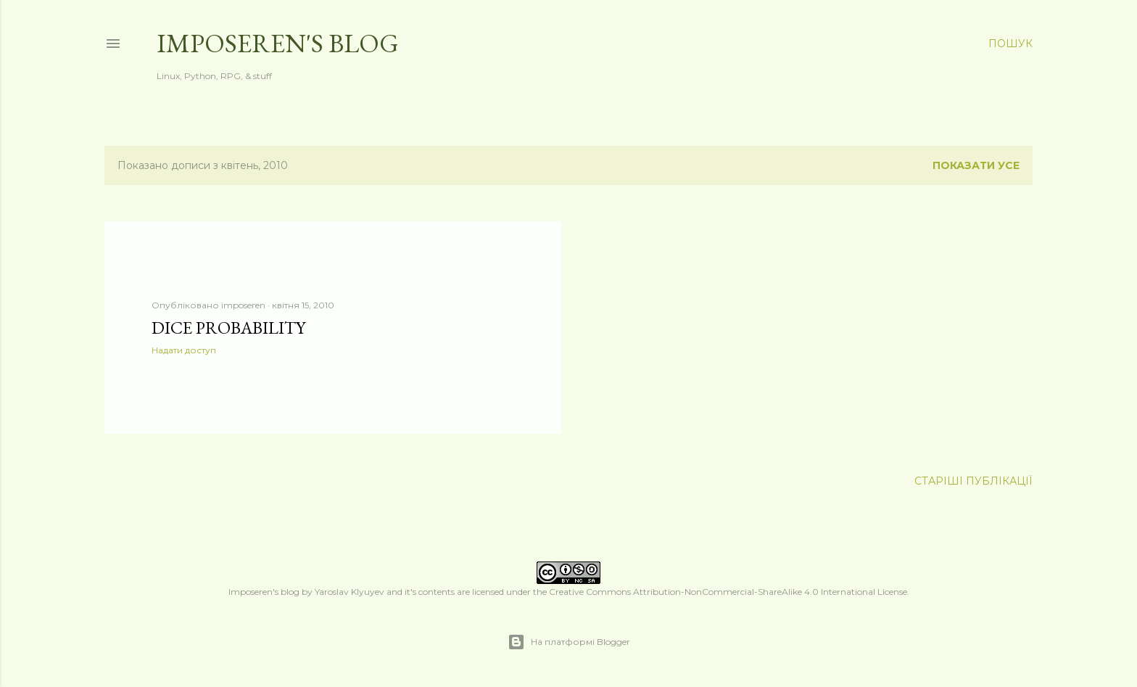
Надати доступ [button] (184, 350)
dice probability (228, 327)
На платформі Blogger (569, 642)
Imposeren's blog (278, 43)
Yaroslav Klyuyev (349, 591)
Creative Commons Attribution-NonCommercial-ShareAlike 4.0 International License (728, 591)
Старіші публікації (973, 481)
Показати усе (976, 165)
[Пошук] (1010, 43)
